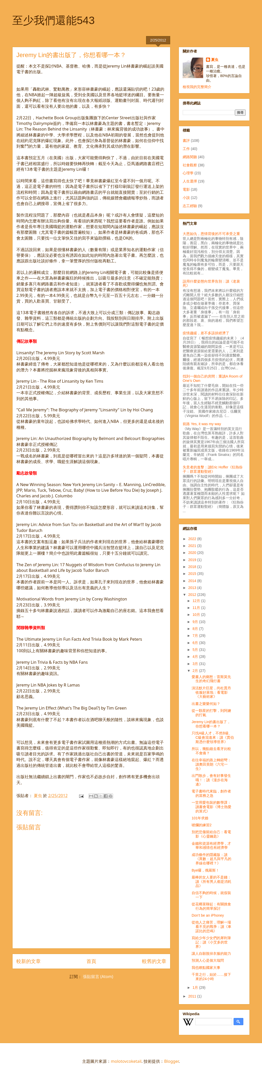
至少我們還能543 (53, 20)
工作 (186, 149)
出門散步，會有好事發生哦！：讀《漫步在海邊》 (211, 780)
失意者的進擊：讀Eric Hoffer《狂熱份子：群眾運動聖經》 (213, 469)
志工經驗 (190, 206)
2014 (192, 581)
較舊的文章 (154, 961)
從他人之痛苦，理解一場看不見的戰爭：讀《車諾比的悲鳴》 (211, 926)
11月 (196, 608)
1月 (195, 987)
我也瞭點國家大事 (206, 968)
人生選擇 (190, 181)
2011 (192, 996)
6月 (195, 643)
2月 (195, 671)
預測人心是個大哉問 (208, 960)
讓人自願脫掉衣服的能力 (211, 953)
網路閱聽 (190, 157)
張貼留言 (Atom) (98, 976)
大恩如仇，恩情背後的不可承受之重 (211, 234)
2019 (192, 560)
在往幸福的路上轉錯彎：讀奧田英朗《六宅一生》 (211, 764)
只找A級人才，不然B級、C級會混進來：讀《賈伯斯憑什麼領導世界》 (213, 737)
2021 (192, 546)
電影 (186, 189)
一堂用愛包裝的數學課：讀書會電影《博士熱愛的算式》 (211, 806)
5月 (195, 650)
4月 (195, 657)
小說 (186, 198)
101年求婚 (200, 818)
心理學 (188, 173)
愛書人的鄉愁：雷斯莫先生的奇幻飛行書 (211, 679)
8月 (195, 629)
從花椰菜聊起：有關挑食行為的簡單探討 (211, 906)
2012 (192, 595)
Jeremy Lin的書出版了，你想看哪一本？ (211, 724)
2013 (192, 588)
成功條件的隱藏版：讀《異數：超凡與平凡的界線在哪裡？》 (211, 859)
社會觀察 (190, 165)
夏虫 (214, 60)
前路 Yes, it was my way (202, 424)
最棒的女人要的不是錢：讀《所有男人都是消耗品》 (211, 881)
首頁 (91, 961)
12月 (196, 601)
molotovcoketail (126, 1061)
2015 (192, 574)
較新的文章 (28, 961)
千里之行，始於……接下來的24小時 (211, 976)
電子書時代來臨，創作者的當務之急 (211, 793)
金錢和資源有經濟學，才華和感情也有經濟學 (211, 845)
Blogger (171, 1061)
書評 (186, 140)
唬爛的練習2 (202, 825)
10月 (196, 615)
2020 (192, 553)
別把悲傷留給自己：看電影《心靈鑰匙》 (211, 834)
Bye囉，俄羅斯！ (205, 870)
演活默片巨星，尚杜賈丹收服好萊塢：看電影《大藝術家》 (211, 692)
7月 (195, 636)
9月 (195, 622)
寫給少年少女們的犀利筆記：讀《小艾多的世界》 (211, 942)
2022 (192, 539)
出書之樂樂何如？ (206, 704)
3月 (195, 664)
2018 (192, 567)
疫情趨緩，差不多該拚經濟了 (206, 333)
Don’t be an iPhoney (208, 915)
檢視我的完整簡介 (197, 87)
